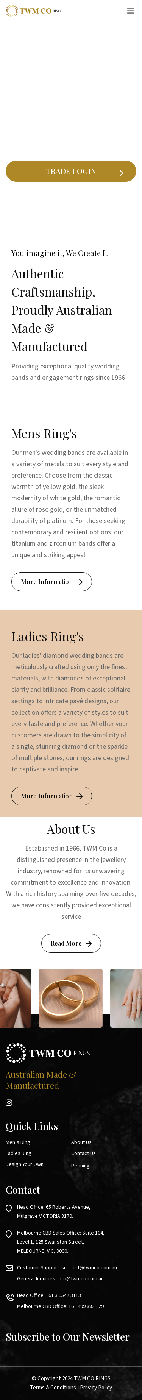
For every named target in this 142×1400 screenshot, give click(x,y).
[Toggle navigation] (130, 11)
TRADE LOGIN (71, 171)
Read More (66, 943)
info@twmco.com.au (81, 1279)
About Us (81, 1142)
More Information (47, 581)
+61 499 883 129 (86, 1306)
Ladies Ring (18, 1153)
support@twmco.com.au (89, 1268)
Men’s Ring (18, 1142)
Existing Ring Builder (71, 200)
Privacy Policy (96, 1388)
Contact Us (83, 1153)
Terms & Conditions (53, 1388)
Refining (80, 1166)
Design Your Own (25, 1164)
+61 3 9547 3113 (63, 1295)
